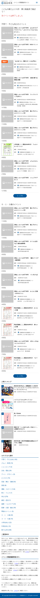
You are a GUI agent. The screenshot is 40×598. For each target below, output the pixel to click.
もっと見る (20, 195)
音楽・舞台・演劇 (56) (8, 482)
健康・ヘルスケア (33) (8, 504)
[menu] (37, 2)
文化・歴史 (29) (6, 471)
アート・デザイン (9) (8, 474)
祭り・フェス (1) (6, 493)
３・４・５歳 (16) (7, 519)
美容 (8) (3, 485)
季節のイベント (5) (7, 511)
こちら (27, 551)
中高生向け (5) (6, 526)
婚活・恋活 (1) (6, 500)
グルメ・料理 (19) (7, 463)
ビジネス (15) (5, 478)
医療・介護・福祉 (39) (8, 508)
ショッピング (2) (6, 467)
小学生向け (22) (6, 522)
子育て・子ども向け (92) (9, 459)
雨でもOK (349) (6, 530)
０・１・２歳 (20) (7, 515)
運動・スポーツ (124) (8, 489)
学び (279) (4, 496)
